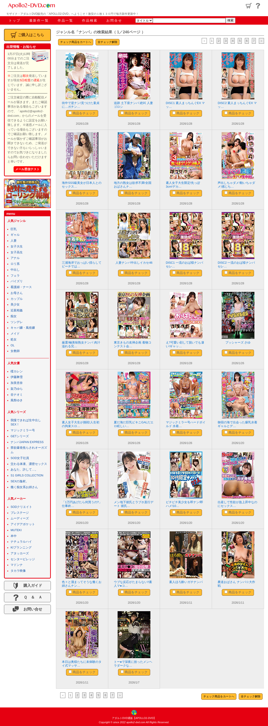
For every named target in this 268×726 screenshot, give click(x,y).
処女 (14, 339)
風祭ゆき (17, 400)
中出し (15, 269)
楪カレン (17, 371)
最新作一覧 (39, 20)
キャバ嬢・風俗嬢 (23, 327)
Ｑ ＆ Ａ (27, 598)
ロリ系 (15, 264)
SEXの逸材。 (20, 481)
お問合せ (114, 20)
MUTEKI (16, 530)
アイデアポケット (23, 524)
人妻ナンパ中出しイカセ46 (133, 262)
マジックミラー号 (23, 430)
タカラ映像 (18, 570)
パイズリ (17, 281)
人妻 (14, 240)
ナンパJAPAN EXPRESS (27, 442)
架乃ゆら (17, 388)
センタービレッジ (23, 559)
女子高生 (17, 252)
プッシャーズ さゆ (238, 342)
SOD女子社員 (20, 458)
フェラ (15, 275)
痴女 (14, 316)
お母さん (17, 293)
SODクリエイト (21, 507)
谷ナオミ (17, 394)
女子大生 (17, 246)
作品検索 (90, 20)
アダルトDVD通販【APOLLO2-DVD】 (134, 718)
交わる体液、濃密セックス (29, 464)
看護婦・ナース (21, 287)
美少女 (15, 304)
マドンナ (17, 565)
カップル (17, 299)
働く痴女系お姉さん (24, 487)
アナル (15, 258)
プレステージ (20, 512)
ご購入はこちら (27, 35)
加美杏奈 (17, 383)
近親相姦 (17, 310)
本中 (14, 536)
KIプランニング (21, 547)
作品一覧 (65, 20)
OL (13, 345)
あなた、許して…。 (24, 469)
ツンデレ (17, 322)
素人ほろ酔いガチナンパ (186, 582)
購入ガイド (27, 586)
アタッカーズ (20, 553)
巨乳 (14, 229)
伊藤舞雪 (17, 377)
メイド (15, 333)
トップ (14, 20)
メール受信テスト (27, 169)
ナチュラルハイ (21, 541)
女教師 (15, 351)
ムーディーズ (20, 518)
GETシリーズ (20, 436)
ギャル (15, 234)
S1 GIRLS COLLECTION (27, 475)
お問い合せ (27, 609)
